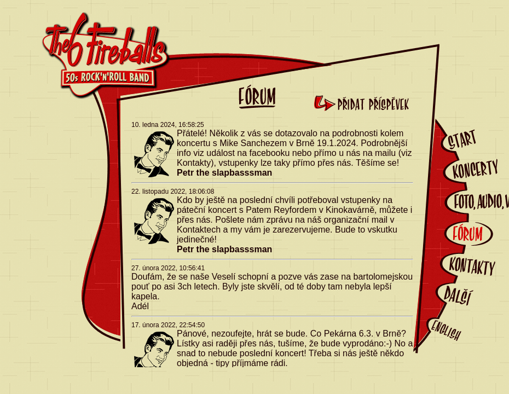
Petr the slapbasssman (224, 172)
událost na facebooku (249, 153)
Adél (140, 306)
